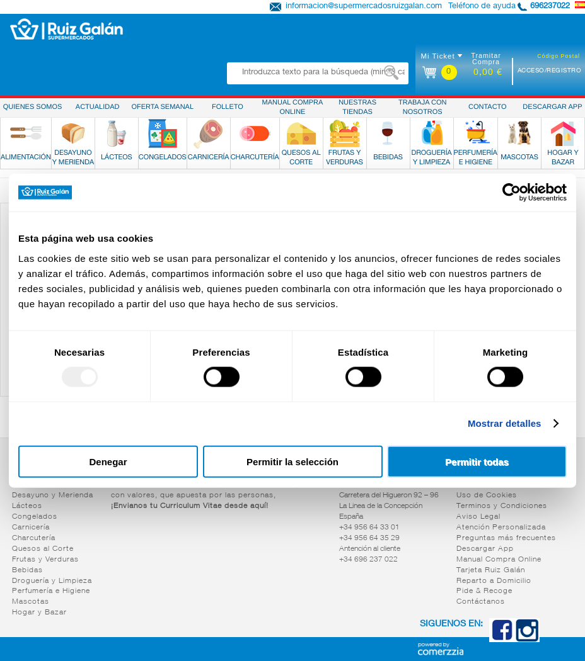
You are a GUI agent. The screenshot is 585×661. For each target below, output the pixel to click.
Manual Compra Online (499, 559)
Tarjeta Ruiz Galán (490, 570)
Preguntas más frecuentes (506, 538)
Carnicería (31, 527)
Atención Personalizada (501, 527)
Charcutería (33, 538)
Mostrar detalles (505, 423)
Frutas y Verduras (45, 559)
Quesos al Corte (43, 549)
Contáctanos (480, 602)
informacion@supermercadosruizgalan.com (364, 7)
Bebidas (27, 570)
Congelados (34, 517)
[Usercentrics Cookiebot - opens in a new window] (511, 192)
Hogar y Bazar (39, 612)
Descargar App (485, 549)
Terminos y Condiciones (501, 506)
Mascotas (30, 602)
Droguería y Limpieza (52, 581)
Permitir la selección (292, 461)
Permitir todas (477, 461)
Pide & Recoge (484, 591)
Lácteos (27, 506)
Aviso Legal (478, 517)
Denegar (108, 461)
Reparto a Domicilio (493, 581)
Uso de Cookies (486, 495)
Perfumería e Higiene (51, 591)
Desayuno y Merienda (52, 495)
